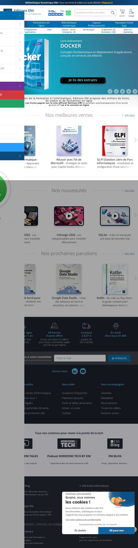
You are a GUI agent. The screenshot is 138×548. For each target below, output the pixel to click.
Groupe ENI (26, 506)
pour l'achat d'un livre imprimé (22, 337)
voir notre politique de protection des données (32, 360)
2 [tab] (116, 91)
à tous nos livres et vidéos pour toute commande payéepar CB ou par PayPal (54, 338)
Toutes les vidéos (111, 408)
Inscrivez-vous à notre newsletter (30, 358)
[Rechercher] (113, 12)
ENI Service (26, 531)
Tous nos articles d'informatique (32, 393)
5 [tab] (134, 91)
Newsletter (107, 398)
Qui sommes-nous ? (25, 398)
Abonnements (109, 403)
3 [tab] (122, 91)
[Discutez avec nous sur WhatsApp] (68, 13)
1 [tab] (110, 91)
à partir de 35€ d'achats (86, 337)
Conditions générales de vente (31, 408)
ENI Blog (25, 485)
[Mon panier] (122, 13)
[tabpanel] (69, 64)
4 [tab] (128, 91)
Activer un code (71, 408)
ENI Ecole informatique (95, 485)
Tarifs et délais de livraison (77, 403)
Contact (66, 413)
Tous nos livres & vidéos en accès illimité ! (69, 2)
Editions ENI (22, 13)
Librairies (106, 393)
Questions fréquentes (74, 393)
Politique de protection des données (29, 414)
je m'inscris (119, 358)
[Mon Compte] (131, 13)
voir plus (130, 115)
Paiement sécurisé (72, 398)
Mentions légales (23, 403)
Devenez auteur (110, 413)
